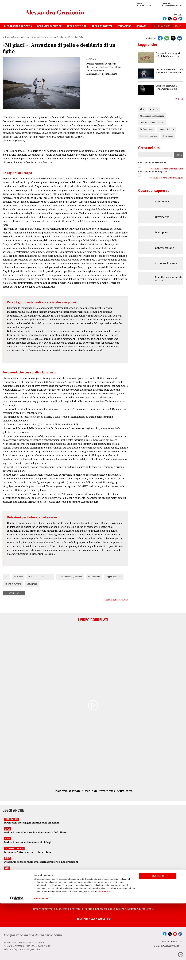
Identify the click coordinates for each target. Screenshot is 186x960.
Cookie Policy (103, 948)
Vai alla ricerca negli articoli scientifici (166, 169)
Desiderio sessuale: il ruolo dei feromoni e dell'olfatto (169, 71)
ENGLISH (178, 26)
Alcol (6, 576)
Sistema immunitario (13, 584)
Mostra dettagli (41, 955)
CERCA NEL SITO (162, 26)
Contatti (141, 26)
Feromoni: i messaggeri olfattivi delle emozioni (168, 55)
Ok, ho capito (158, 932)
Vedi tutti (179, 99)
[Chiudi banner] (182, 930)
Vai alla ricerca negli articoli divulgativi (166, 178)
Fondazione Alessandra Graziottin (171, 4)
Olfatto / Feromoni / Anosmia (70, 576)
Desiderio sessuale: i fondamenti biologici (166, 87)
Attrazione (18, 576)
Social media (32, 584)
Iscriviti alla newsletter (144, 4)
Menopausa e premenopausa (40, 576)
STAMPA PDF (14, 593)
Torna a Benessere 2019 (116, 599)
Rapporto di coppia (114, 576)
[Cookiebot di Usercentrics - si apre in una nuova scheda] (16, 955)
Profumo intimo (94, 576)
